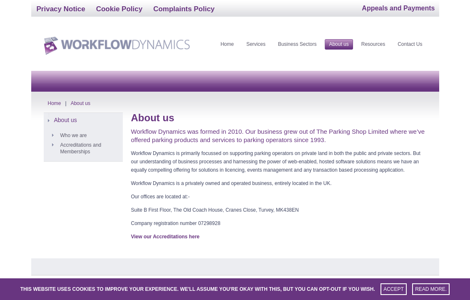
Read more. (431, 289)
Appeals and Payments (398, 8)
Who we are (73, 135)
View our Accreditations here (165, 237)
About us (80, 103)
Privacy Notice (61, 9)
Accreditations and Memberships (81, 148)
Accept (393, 289)
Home (54, 103)
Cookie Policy (119, 9)
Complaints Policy (183, 9)
